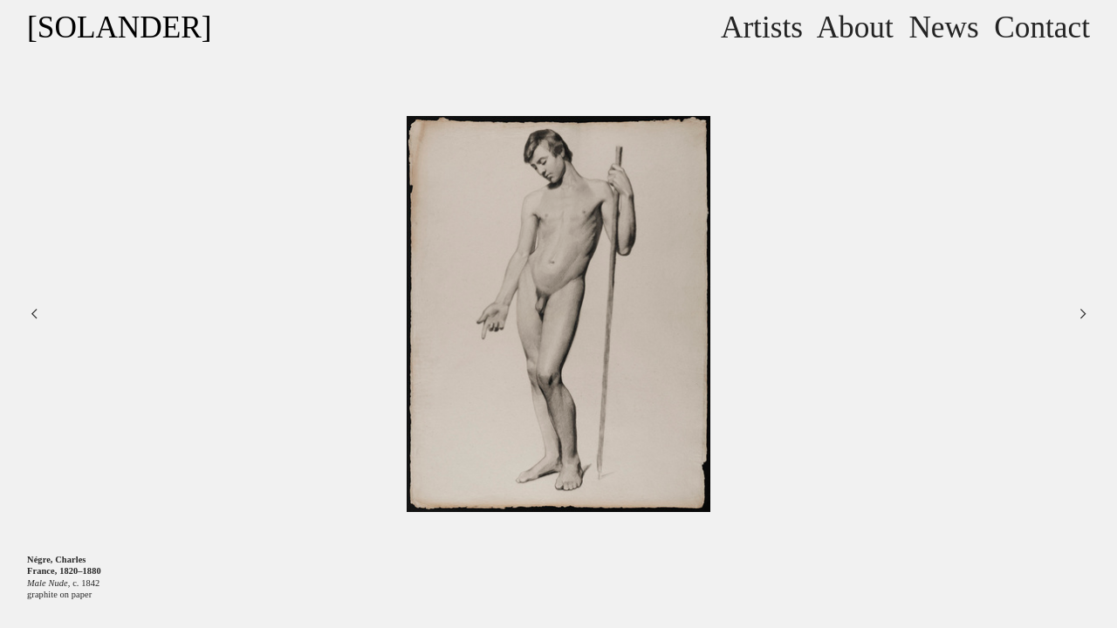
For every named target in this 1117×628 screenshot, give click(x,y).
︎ (34, 313)
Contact (1042, 27)
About (855, 27)
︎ (1083, 313)
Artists (762, 27)
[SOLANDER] (119, 27)
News (943, 27)
